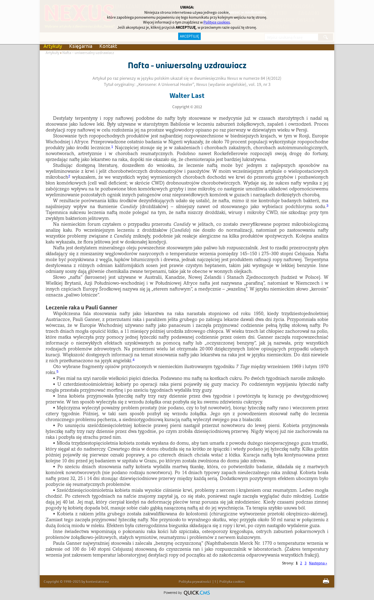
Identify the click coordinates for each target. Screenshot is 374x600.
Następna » (318, 563)
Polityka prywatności (195, 581)
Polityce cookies (216, 22)
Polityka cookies (232, 581)
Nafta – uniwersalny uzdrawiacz (88, 52)
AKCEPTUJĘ (189, 36)
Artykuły (52, 46)
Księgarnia (80, 46)
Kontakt (108, 46)
